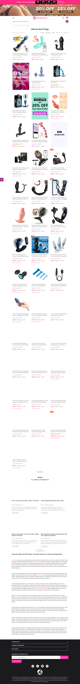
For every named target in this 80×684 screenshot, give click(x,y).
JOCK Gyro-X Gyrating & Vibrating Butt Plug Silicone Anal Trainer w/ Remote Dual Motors (39, 256)
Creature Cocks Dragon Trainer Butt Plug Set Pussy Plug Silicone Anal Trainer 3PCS (20, 402)
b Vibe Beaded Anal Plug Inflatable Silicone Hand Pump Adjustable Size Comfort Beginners (59, 286)
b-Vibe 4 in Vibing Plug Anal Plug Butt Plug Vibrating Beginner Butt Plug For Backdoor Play (20, 315)
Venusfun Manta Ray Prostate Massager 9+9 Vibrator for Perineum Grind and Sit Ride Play (59, 169)
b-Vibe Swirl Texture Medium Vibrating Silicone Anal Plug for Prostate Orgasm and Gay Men (58, 112)
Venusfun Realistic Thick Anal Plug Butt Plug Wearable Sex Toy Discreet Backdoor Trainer (20, 226)
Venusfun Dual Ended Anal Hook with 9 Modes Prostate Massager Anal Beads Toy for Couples (40, 199)
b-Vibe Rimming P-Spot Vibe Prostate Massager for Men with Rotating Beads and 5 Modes (40, 402)
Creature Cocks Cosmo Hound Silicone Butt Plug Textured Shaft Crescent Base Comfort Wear (39, 345)
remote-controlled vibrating (41, 588)
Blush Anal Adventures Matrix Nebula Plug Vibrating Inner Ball (19, 111)
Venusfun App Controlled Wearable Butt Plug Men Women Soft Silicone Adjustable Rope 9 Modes (39, 169)
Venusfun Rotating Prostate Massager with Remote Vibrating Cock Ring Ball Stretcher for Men (58, 226)
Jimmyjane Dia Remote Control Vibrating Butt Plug (38, 81)
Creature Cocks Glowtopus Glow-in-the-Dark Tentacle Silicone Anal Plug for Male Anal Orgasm (40, 372)
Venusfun (14, 560)
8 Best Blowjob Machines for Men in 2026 (52, 500)
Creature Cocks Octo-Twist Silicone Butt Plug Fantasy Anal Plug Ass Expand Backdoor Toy (59, 345)
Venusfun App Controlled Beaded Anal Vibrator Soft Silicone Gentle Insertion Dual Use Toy (58, 402)
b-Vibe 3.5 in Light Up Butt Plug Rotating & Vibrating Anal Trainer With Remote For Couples (19, 286)
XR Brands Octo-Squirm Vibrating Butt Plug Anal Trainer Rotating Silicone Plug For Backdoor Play (58, 372)
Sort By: (42, 32)
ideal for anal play (40, 575)
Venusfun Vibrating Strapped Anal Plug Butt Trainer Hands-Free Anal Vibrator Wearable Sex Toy (39, 226)
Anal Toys (17, 25)
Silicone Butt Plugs (25, 25)
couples (36, 607)
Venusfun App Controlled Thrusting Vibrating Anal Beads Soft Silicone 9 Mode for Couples (20, 431)
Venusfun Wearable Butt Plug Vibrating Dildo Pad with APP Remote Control (40, 55)
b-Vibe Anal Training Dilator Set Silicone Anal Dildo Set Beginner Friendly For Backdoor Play (39, 286)
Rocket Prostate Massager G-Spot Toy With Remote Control (58, 54)
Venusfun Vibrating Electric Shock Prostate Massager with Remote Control (19, 55)
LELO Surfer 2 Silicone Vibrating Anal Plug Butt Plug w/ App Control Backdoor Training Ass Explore (20, 169)
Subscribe (64, 657)
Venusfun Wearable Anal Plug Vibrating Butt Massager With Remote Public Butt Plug (38, 431)
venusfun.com (18, 677)
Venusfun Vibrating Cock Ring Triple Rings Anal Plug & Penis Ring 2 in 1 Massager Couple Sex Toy (20, 199)
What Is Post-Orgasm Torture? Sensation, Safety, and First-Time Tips (25, 534)
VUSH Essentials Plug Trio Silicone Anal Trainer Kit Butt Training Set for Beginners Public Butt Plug (59, 256)
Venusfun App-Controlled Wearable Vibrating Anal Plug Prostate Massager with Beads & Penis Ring (59, 315)
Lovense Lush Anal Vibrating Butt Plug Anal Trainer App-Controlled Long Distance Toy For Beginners (58, 431)
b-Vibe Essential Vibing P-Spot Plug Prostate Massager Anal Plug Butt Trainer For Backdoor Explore (39, 315)
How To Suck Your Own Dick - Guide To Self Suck (25, 500)
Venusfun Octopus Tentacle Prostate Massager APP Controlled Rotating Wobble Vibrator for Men (20, 142)
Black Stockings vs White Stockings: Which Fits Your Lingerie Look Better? (54, 534)
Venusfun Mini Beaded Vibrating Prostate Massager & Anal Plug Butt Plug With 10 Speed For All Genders (20, 345)
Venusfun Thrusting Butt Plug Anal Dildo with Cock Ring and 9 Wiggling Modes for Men (59, 199)
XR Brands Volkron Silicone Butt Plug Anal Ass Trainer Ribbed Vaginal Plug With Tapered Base (20, 372)
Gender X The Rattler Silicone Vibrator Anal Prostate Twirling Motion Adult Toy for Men (19, 461)
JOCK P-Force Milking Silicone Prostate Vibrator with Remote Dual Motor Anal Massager (20, 256)
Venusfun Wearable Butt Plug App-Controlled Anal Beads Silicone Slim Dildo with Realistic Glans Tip (40, 142)
